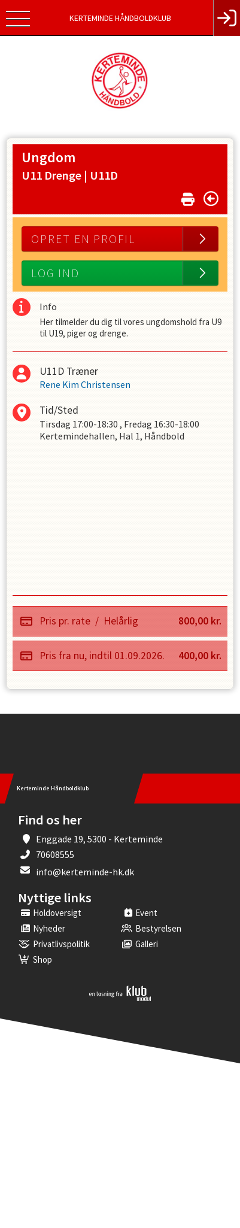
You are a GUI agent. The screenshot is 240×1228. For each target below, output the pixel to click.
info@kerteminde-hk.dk (85, 872)
